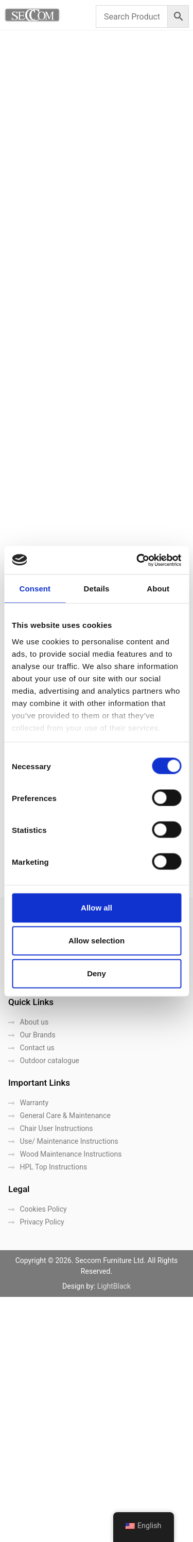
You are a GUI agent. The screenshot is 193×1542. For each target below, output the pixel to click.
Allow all (96, 907)
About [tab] (158, 588)
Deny (96, 973)
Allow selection (96, 940)
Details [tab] (97, 588)
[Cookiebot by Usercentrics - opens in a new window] (137, 560)
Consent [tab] (34, 588)
